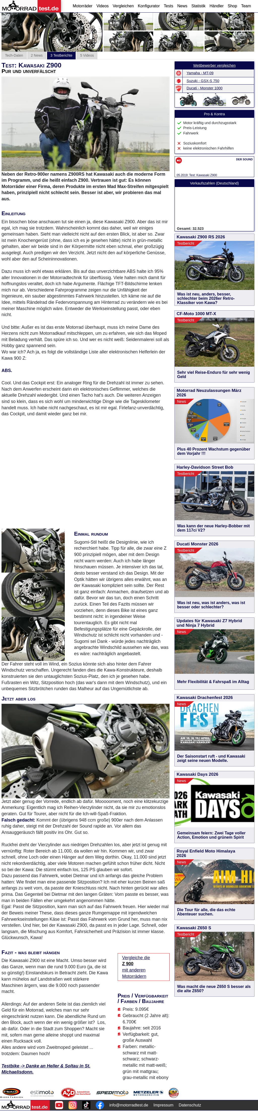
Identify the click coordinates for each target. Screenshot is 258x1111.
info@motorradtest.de (128, 1105)
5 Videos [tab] (87, 55)
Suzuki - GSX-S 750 (203, 81)
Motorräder (82, 6)
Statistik (198, 6)
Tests (168, 6)
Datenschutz (190, 1105)
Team (246, 6)
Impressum (163, 1105)
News (182, 6)
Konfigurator (149, 6)
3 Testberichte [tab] (61, 55)
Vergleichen (123, 6)
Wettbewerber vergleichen (214, 65)
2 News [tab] (37, 55)
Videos (102, 6)
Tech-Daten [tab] (14, 55)
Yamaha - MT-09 (200, 73)
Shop (232, 6)
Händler (216, 6)
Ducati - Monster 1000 (205, 88)
